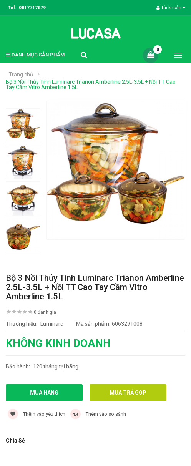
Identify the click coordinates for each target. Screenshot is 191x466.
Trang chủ (21, 74)
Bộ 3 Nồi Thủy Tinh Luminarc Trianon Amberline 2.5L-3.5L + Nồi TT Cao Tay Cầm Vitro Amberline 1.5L (91, 84)
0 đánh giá (45, 312)
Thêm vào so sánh (98, 414)
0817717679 (32, 7)
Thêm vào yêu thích (36, 414)
